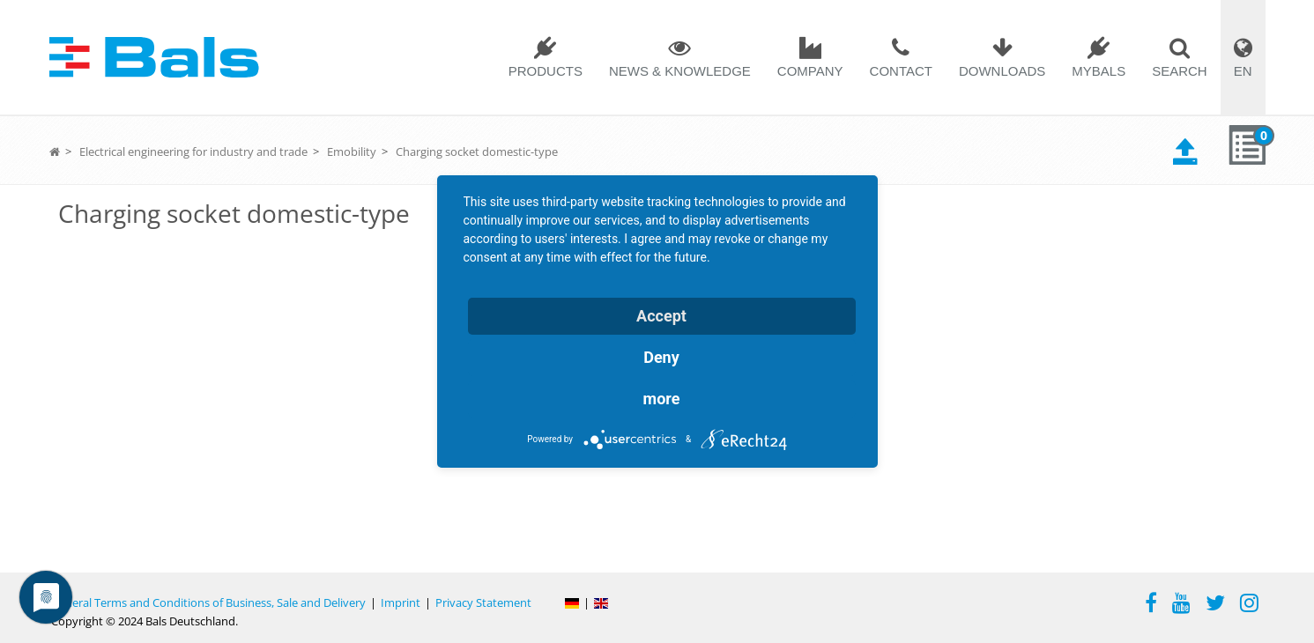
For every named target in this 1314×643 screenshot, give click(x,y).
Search (1179, 70)
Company (810, 70)
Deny (661, 357)
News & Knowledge (680, 70)
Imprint (400, 602)
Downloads (1002, 70)
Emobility (351, 151)
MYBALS (1098, 70)
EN (1243, 70)
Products (546, 70)
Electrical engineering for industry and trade (193, 151)
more (661, 398)
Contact (901, 70)
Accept (661, 316)
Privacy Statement (483, 602)
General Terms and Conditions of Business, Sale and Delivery (208, 602)
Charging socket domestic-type (477, 151)
